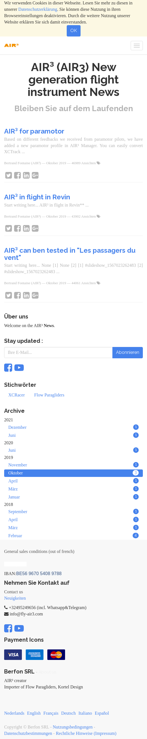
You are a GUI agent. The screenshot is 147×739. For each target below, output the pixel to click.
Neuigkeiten (15, 598)
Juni (73, 435)
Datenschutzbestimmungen (28, 733)
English (34, 713)
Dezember (73, 427)
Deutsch (68, 713)
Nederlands (14, 713)
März (73, 489)
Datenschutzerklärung (37, 9)
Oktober (73, 473)
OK (73, 30)
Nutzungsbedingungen (73, 727)
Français (50, 713)
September (73, 511)
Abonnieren (127, 352)
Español (102, 713)
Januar (73, 497)
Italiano (85, 713)
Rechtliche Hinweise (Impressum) (86, 733)
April (73, 481)
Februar (73, 535)
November (73, 465)
